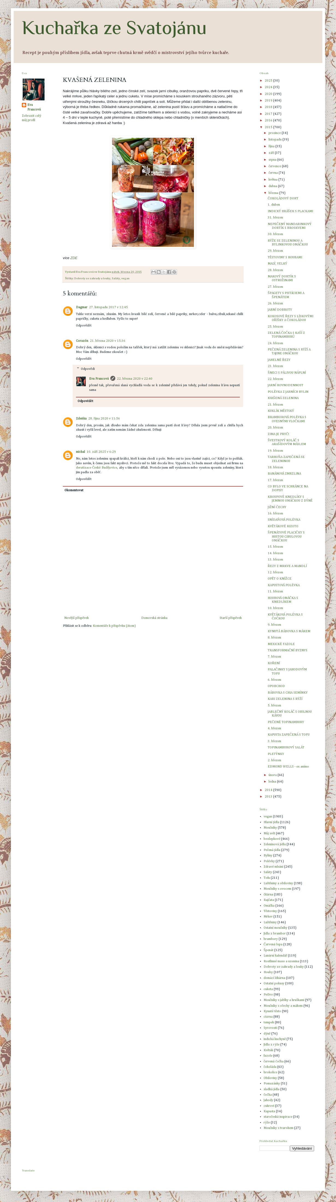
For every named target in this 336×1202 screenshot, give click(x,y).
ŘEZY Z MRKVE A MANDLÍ (287, 566)
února (273, 775)
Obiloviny (270, 1078)
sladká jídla (271, 1089)
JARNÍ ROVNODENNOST (285, 385)
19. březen (275, 450)
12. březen (275, 572)
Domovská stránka (154, 618)
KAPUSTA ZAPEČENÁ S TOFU (289, 734)
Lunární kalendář (275, 955)
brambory (271, 939)
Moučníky (270, 827)
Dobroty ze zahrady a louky (92, 278)
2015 (269, 127)
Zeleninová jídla (275, 844)
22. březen (275, 379)
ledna (273, 781)
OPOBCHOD (276, 686)
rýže (267, 1122)
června (274, 173)
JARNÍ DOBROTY (280, 309)
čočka (268, 1094)
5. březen (274, 705)
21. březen (275, 404)
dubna (273, 186)
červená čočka (274, 1061)
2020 (269, 94)
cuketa (268, 989)
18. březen (275, 467)
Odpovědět (84, 325)
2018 (269, 107)
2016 (269, 120)
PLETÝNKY (276, 754)
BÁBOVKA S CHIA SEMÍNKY (288, 692)
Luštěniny (270, 922)
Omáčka (269, 905)
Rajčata (269, 900)
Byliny (268, 855)
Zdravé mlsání (273, 866)
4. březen (274, 728)
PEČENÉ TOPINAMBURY (286, 722)
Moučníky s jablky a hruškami (284, 1000)
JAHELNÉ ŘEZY (279, 360)
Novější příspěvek (76, 618)
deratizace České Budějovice (96, 467)
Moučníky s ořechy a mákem (283, 1006)
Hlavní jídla (271, 822)
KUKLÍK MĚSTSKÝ (281, 411)
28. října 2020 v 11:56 (104, 418)
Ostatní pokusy (274, 983)
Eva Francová (99, 378)
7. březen (274, 656)
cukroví (269, 1106)
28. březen (275, 270)
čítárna (268, 894)
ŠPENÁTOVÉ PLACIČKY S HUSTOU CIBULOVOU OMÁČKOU (286, 536)
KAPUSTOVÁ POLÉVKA (284, 585)
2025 (269, 80)
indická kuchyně (275, 1039)
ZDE (73, 258)
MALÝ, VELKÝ (277, 263)
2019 (269, 100)
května (273, 179)
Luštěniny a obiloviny (278, 883)
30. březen (275, 234)
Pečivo (268, 994)
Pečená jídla (272, 850)
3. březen (274, 741)
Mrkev (268, 916)
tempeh (269, 1022)
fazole (268, 1055)
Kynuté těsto (272, 1011)
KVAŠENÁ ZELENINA (283, 398)
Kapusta (269, 1111)
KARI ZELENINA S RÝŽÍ (285, 699)
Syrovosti (270, 1028)
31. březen (275, 217)
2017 (269, 114)
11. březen (275, 591)
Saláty (116, 278)
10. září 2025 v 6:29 (101, 452)
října (272, 146)
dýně (267, 1033)
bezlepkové (272, 839)
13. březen (275, 559)
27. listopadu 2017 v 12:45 (108, 307)
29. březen (275, 251)
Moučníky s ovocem (277, 889)
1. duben (274, 204)
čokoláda (270, 1067)
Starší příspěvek (231, 618)
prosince (275, 133)
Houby (268, 972)
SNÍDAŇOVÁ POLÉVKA (284, 519)
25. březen (275, 326)
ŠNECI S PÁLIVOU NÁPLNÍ (287, 372)
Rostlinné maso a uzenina (281, 961)
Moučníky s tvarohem (278, 1128)
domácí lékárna (274, 978)
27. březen (275, 287)
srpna (273, 159)
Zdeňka (81, 418)
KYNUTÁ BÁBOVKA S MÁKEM (289, 631)
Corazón (82, 341)
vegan (125, 278)
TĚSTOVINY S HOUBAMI (285, 257)
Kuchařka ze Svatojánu (114, 27)
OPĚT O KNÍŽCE (279, 578)
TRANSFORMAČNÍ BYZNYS (287, 650)
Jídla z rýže (271, 1044)
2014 (269, 790)
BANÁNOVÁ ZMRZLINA (284, 473)
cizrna (268, 1016)
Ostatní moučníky (275, 928)
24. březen (275, 343)
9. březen (274, 625)
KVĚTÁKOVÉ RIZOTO (283, 526)
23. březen (275, 366)
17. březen (275, 480)
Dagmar (81, 307)
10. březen (275, 608)
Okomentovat (73, 490)
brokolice (270, 1072)
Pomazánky (272, 1083)
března (274, 193)
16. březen (275, 513)
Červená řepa (273, 944)
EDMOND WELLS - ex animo (288, 766)
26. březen (275, 303)
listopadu (275, 139)
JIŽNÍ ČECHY (277, 507)
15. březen (275, 546)
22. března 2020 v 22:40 (134, 378)
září (272, 153)
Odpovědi (88, 369)
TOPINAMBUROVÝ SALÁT (286, 747)
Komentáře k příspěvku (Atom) (114, 626)
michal (80, 452)
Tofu (267, 878)
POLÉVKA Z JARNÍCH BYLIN (288, 392)
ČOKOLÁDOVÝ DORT (283, 198)
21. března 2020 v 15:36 (107, 341)
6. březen (274, 680)
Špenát (268, 950)
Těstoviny (270, 911)
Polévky (269, 861)
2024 (269, 87)
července (275, 166)
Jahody (268, 1100)
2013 (269, 796)
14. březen (275, 553)
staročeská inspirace (278, 1117)
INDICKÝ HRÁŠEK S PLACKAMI (290, 211)
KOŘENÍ (274, 663)
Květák (268, 1050)
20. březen (275, 427)
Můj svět (269, 833)
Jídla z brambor (275, 933)
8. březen (274, 637)
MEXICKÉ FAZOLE (281, 644)
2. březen (274, 760)
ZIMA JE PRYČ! (278, 434)
